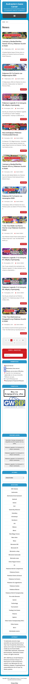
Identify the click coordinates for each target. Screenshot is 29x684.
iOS (14, 523)
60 (22, 340)
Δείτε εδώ (7, 375)
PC (14, 565)
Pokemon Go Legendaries (14, 582)
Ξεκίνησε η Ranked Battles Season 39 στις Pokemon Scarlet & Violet (14, 43)
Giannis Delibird (20, 49)
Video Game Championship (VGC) (14, 620)
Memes (14, 527)
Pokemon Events (14, 572)
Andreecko (15, 492)
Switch (14, 600)
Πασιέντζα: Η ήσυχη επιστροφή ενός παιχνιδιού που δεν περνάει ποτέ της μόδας (14, 442)
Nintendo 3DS (14, 544)
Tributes (14, 614)
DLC (14, 506)
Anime (14, 502)
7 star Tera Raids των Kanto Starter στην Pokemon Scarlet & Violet (13, 228)
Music (14, 530)
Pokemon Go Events (14, 579)
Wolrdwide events (14, 631)
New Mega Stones (14, 534)
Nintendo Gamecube (14, 555)
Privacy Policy (14, 683)
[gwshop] (14, 407)
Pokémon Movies (14, 589)
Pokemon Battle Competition (14, 568)
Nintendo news (14, 558)
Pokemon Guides (14, 586)
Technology (14, 603)
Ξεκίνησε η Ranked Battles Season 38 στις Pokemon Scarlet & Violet (14, 166)
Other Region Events (14, 561)
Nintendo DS (14, 548)
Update (14, 617)
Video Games (14, 624)
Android (14, 499)
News (14, 541)
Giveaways (14, 516)
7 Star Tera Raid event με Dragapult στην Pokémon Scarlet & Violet (14, 319)
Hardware (14, 520)
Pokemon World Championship (14, 593)
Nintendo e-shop (14, 551)
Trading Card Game (14, 610)
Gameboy (14, 513)
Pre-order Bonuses (14, 596)
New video (14, 537)
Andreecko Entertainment (14, 496)
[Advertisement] (14, 421)
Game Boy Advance (14, 509)
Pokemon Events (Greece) (14, 575)
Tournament (14, 607)
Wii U (14, 627)
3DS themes (14, 489)
